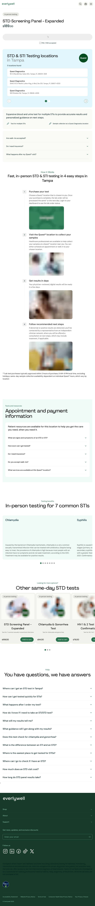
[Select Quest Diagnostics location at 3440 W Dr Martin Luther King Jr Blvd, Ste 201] (47, 82)
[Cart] (85, 4)
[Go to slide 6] (52, 563)
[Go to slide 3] (45, 563)
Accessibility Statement (10, 897)
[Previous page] (9, 101)
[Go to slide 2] (43, 563)
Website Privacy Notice (28, 897)
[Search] (80, 4)
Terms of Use (42, 897)
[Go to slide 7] (54, 563)
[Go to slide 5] (49, 563)
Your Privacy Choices (81, 897)
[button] (89, 837)
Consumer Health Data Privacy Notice (60, 897)
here (88, 866)
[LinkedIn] (12, 851)
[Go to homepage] (8, 4)
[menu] (91, 4)
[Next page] (86, 101)
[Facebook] (18, 851)
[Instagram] (5, 851)
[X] (32, 851)
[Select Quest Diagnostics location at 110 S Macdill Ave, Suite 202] (47, 72)
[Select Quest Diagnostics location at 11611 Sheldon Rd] (47, 91)
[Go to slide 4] (47, 563)
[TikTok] (25, 851)
